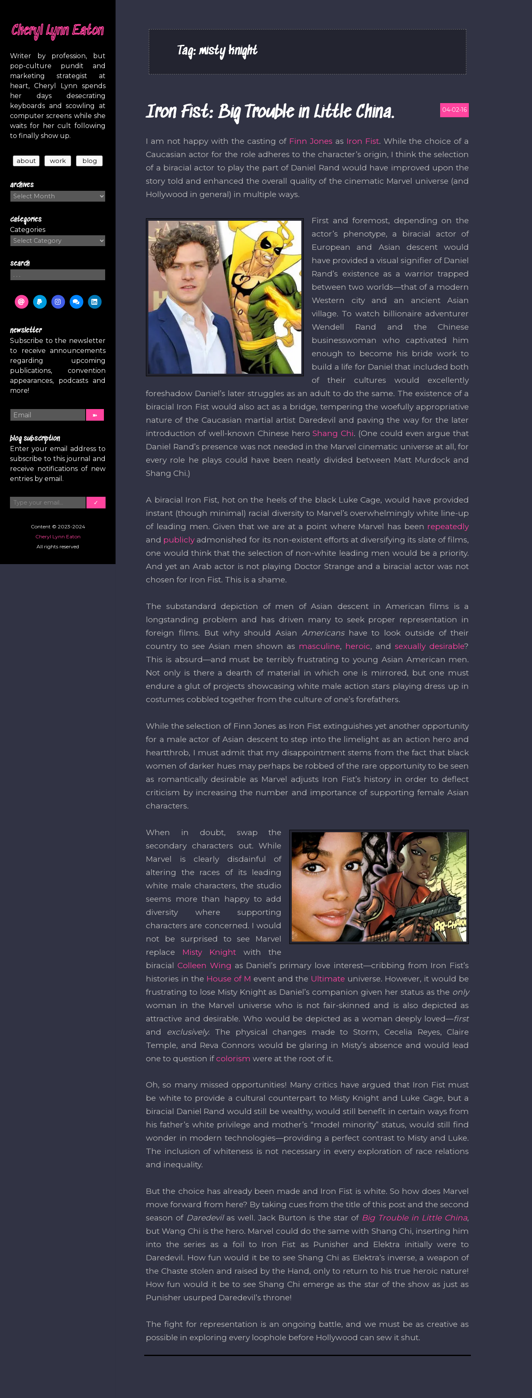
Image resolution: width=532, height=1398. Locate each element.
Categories (27, 230)
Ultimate (328, 979)
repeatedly (448, 526)
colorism (233, 1058)
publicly (179, 540)
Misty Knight (209, 952)
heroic (357, 646)
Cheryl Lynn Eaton (58, 31)
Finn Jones (310, 141)
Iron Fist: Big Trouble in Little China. (270, 113)
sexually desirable (429, 646)
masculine (319, 646)
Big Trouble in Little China (414, 1218)
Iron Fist (363, 141)
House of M (229, 979)
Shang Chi (333, 433)
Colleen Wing (204, 965)
